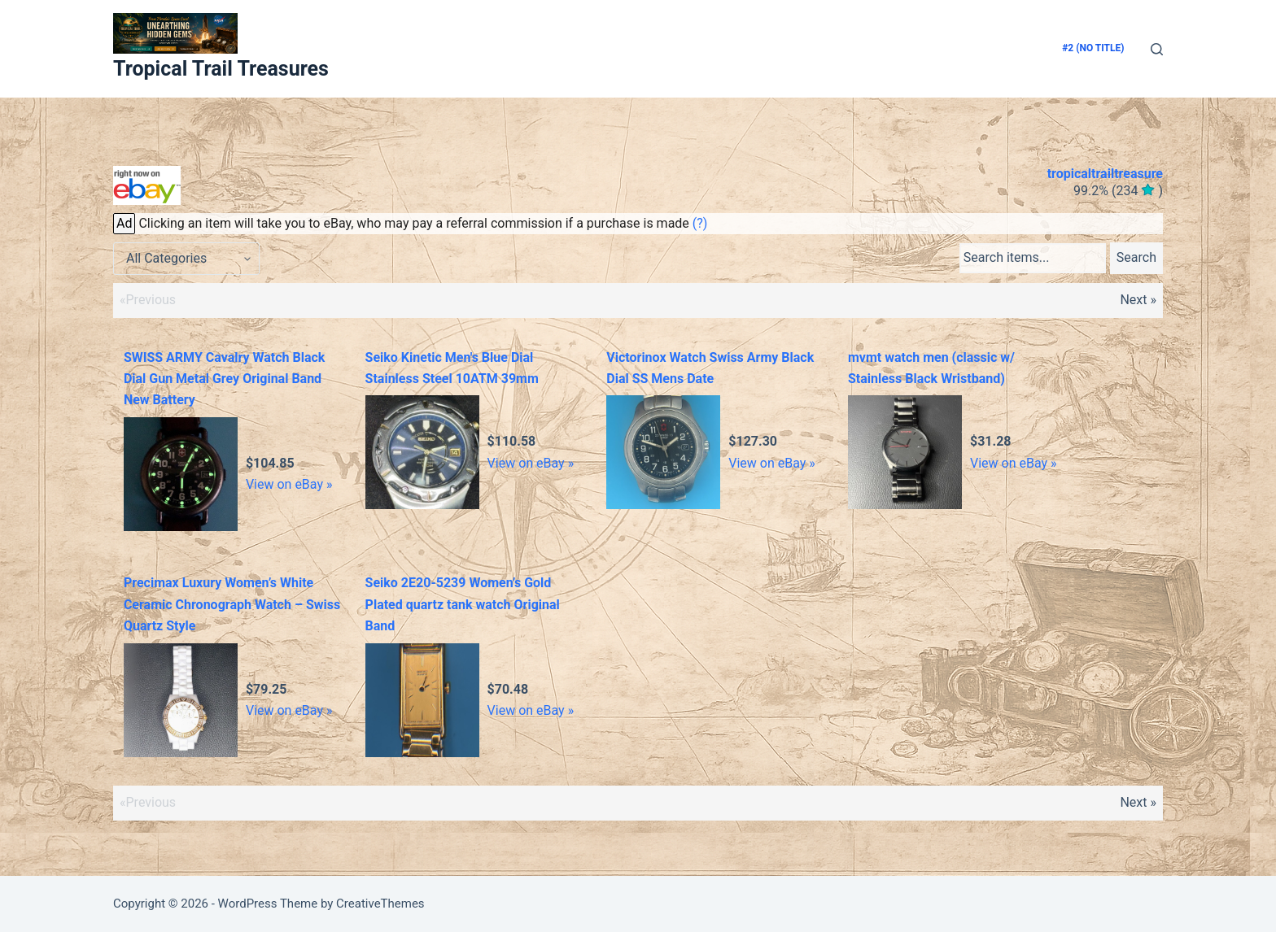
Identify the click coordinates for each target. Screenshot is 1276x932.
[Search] (1157, 49)
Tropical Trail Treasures (221, 69)
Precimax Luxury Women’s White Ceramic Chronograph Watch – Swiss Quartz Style (232, 604)
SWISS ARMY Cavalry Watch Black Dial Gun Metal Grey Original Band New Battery (225, 379)
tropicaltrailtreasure (1105, 173)
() (1118, 190)
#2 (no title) (1093, 48)
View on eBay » (289, 484)
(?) (700, 223)
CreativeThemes (380, 903)
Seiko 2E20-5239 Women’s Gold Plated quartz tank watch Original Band (462, 604)
